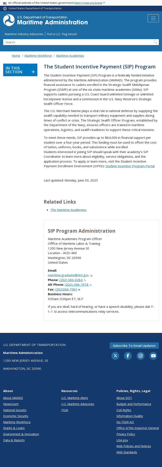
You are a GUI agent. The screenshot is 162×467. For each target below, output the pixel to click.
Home (16, 56)
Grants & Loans (14, 428)
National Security (14, 410)
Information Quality (129, 416)
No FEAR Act (125, 422)
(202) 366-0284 (72, 280)
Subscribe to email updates (134, 345)
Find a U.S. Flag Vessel (62, 34)
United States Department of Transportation (35, 8)
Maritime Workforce (38, 56)
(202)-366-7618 (78, 284)
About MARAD (13, 398)
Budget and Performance (133, 404)
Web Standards (126, 452)
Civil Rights (123, 410)
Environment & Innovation (21, 434)
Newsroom (11, 404)
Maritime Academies (70, 56)
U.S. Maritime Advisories (77, 404)
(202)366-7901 (67, 289)
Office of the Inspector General (137, 428)
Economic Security (15, 416)
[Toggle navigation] (153, 18)
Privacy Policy (125, 434)
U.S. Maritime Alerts (74, 398)
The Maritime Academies (68, 210)
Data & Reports (14, 440)
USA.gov (122, 440)
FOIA (64, 410)
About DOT (124, 398)
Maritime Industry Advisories (24, 34)
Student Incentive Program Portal (129, 166)
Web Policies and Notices (133, 446)
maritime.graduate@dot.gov (70, 275)
